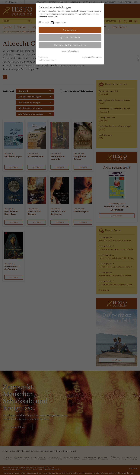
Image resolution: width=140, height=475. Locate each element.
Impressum (86, 57)
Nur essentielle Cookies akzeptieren (70, 45)
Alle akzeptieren (70, 29)
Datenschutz (96, 57)
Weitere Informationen (70, 51)
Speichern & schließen (70, 37)
